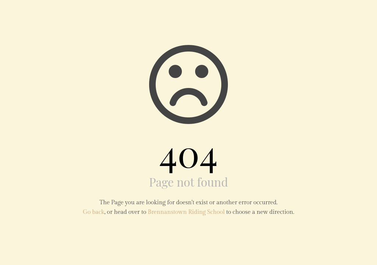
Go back (93, 212)
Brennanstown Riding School (186, 212)
